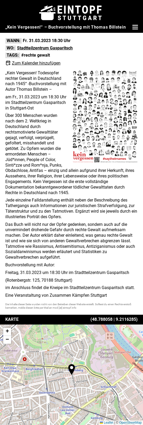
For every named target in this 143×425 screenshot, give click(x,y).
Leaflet (106, 422)
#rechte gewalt (35, 55)
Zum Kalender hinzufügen (36, 63)
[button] (71, 369)
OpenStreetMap (130, 422)
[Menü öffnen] (134, 27)
